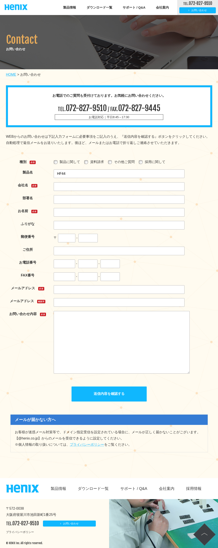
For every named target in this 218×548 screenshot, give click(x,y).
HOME (11, 74)
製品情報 (69, 7)
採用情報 (193, 488)
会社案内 (162, 7)
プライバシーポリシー (87, 444)
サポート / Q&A (134, 7)
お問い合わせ (199, 10)
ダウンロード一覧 (99, 7)
